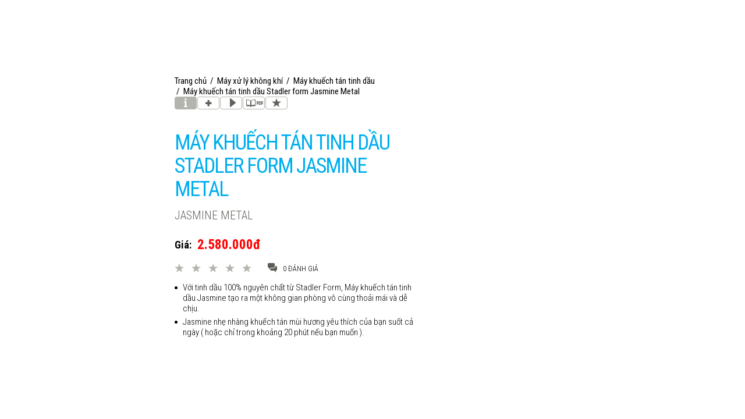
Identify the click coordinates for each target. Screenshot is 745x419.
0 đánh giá (293, 268)
